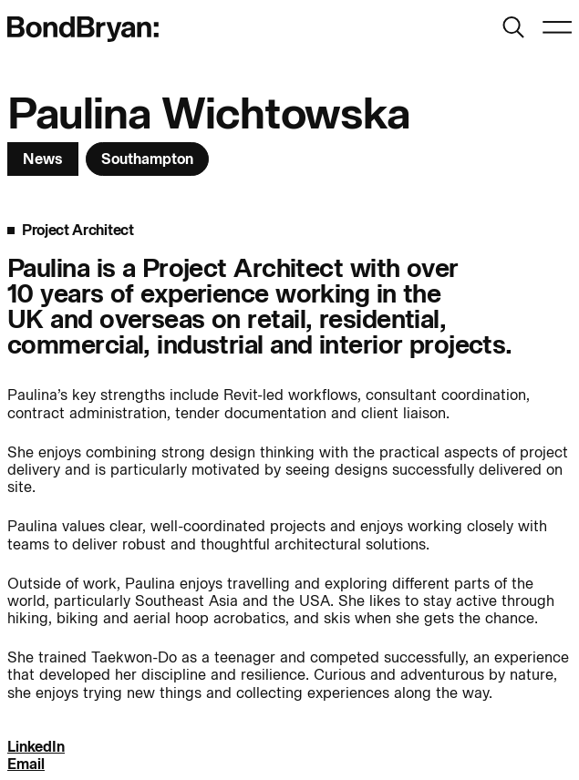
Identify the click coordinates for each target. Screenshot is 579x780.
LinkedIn (36, 746)
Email (26, 764)
